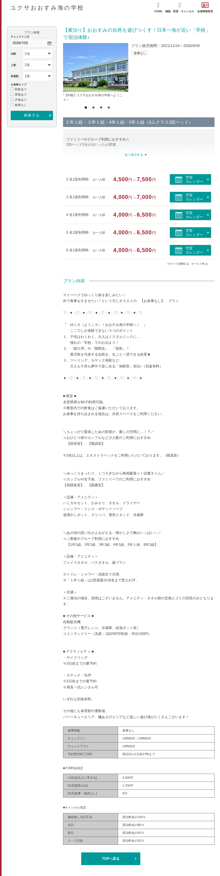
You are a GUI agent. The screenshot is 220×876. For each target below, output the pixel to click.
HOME (158, 7)
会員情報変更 (205, 7)
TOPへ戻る (111, 858)
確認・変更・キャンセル (179, 7)
